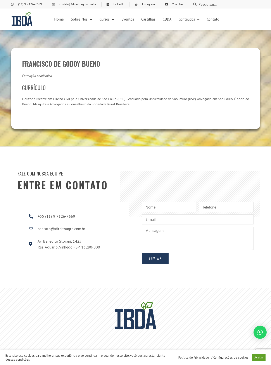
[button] (260, 332)
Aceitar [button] (258, 357)
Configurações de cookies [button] (231, 358)
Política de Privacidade (193, 358)
